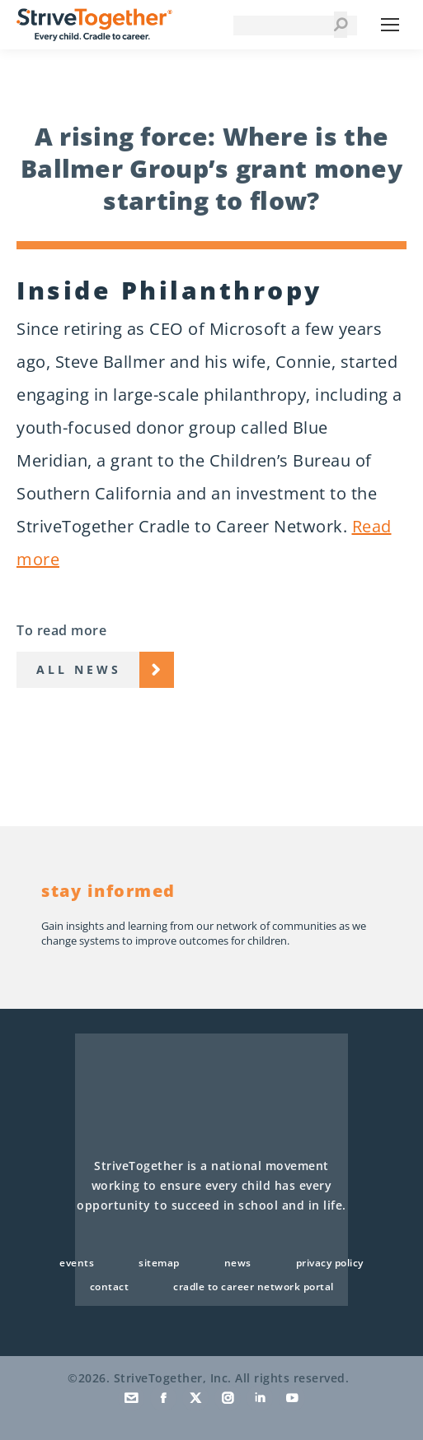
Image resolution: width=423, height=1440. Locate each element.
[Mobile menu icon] (390, 24)
